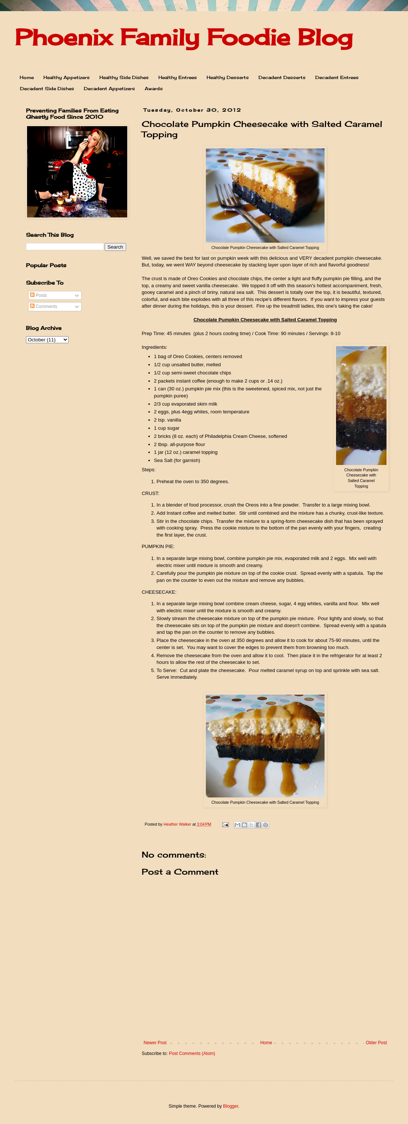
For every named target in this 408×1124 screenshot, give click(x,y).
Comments (43, 306)
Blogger (230, 1106)
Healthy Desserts (228, 77)
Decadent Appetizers (109, 88)
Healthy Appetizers (66, 77)
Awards (154, 88)
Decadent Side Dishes (47, 88)
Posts (38, 295)
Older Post (376, 1042)
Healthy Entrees (177, 77)
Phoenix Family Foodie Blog (183, 36)
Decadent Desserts (282, 77)
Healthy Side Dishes (124, 77)
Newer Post (155, 1042)
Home (27, 77)
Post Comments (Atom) (192, 1053)
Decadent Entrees (337, 77)
